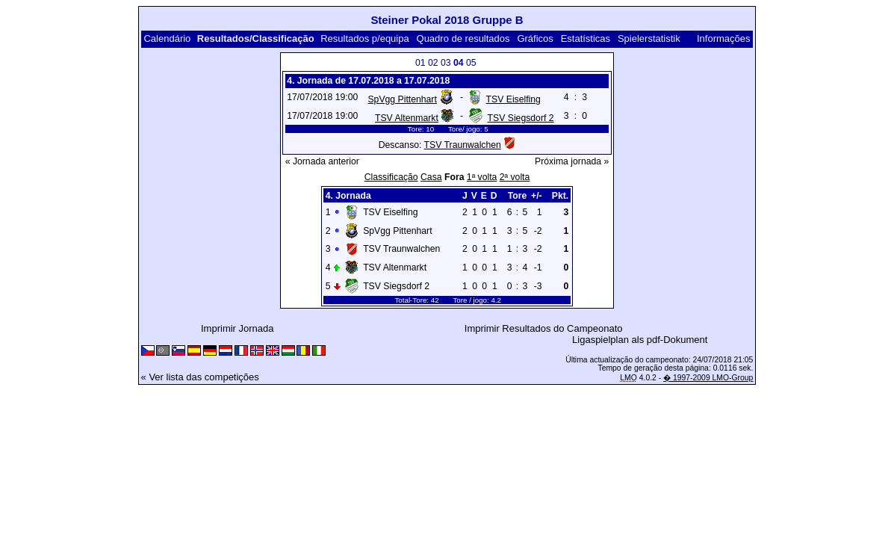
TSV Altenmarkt (406, 118)
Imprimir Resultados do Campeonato (544, 328)
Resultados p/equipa (364, 38)
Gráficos (535, 38)
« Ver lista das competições (200, 377)
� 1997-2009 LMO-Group (708, 378)
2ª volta (515, 177)
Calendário (166, 38)
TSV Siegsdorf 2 (521, 118)
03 (446, 63)
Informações (724, 38)
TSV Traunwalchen (462, 145)
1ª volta (482, 177)
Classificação (391, 177)
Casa (431, 177)
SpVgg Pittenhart (401, 99)
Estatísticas (585, 38)
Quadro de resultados (463, 38)
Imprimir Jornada (237, 328)
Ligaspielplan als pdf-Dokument (639, 339)
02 (433, 63)
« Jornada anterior (322, 161)
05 (471, 63)
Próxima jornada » (572, 161)
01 (420, 63)
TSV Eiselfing (513, 99)
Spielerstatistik (649, 38)
